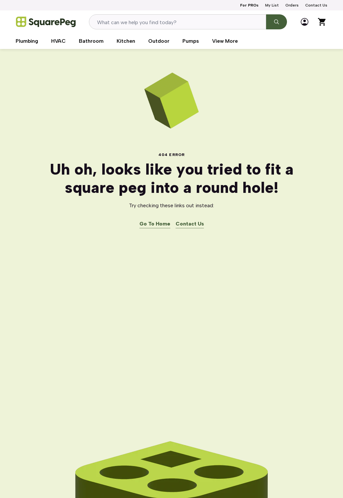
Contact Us (316, 5)
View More (225, 41)
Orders (292, 5)
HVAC (58, 41)
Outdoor (158, 41)
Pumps (190, 41)
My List (272, 5)
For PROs (249, 5)
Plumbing (27, 41)
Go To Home (154, 224)
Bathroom (91, 41)
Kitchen (126, 41)
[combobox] (177, 21)
